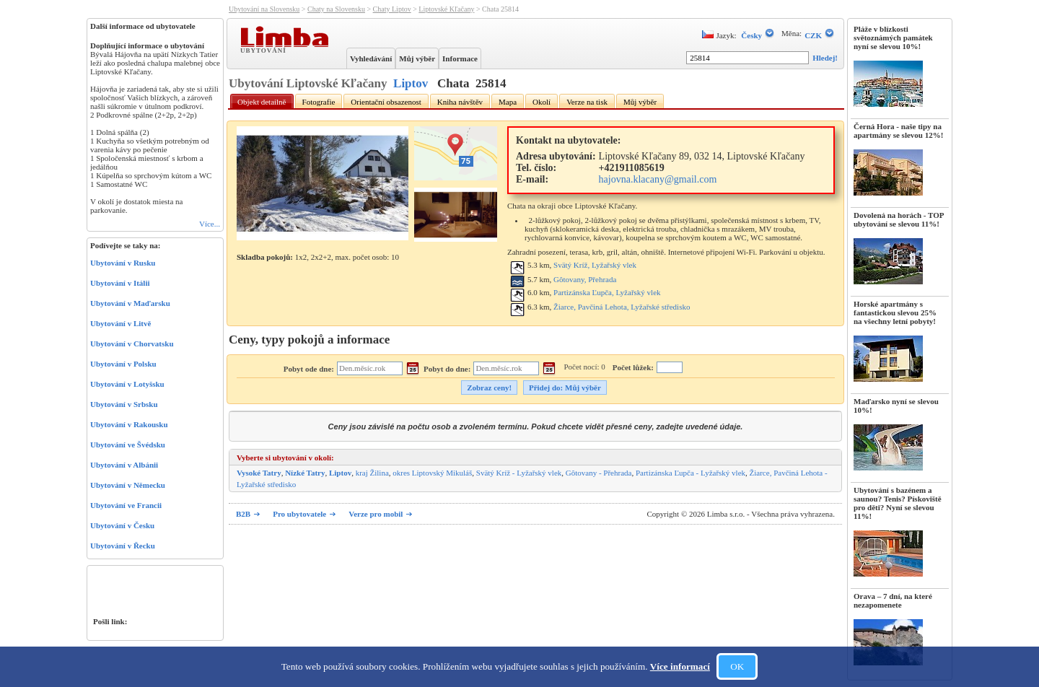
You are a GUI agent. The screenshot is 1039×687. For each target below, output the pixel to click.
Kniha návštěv (460, 101)
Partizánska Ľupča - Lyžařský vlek (690, 472)
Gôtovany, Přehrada (584, 279)
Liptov (410, 83)
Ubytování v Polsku (123, 363)
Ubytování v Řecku (122, 545)
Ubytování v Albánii (124, 464)
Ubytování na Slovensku (264, 9)
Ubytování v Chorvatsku (132, 343)
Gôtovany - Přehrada (599, 472)
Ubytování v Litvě (120, 323)
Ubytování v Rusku (122, 262)
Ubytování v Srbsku (124, 404)
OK (737, 666)
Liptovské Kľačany (446, 9)
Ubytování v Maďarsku (130, 303)
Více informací (680, 666)
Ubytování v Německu (127, 485)
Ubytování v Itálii (120, 283)
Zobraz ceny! (489, 387)
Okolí (541, 101)
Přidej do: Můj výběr (565, 387)
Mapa (508, 101)
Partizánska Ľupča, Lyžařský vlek (606, 292)
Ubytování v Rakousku (129, 424)
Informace (460, 58)
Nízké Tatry (305, 472)
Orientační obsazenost (386, 101)
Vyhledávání (371, 58)
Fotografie (319, 101)
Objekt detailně (261, 101)
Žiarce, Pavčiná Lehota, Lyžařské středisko (621, 306)
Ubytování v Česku (122, 525)
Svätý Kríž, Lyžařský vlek (594, 265)
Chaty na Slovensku (336, 9)
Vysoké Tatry (259, 472)
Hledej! (825, 57)
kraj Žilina (372, 472)
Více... (209, 223)
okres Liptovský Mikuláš (432, 472)
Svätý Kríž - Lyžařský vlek (519, 472)
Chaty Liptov (392, 9)
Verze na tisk (587, 101)
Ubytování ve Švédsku (127, 444)
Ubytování (264, 50)
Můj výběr (417, 58)
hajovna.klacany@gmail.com (658, 179)
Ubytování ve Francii (126, 505)
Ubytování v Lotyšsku (127, 384)
